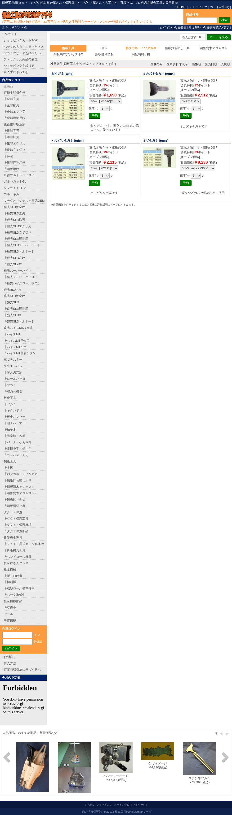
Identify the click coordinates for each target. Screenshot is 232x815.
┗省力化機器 (13, 391)
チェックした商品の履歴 (21, 59)
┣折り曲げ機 (13, 576)
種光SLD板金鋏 (14, 207)
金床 (104, 48)
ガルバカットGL (15, 181)
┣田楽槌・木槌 (14, 436)
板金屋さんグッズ (16, 563)
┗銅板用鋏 (11, 169)
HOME (182, 7)
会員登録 (180, 27)
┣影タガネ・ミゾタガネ (21, 474)
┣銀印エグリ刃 (14, 143)
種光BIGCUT (13, 290)
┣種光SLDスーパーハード (22, 245)
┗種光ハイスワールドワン (22, 283)
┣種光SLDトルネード (19, 251)
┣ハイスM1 (12, 334)
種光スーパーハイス (17, 270)
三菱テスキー (13, 359)
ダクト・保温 (13, 512)
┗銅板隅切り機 (14, 506)
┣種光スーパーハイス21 (21, 277)
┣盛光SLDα (12, 315)
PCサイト (10, 34)
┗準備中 (10, 607)
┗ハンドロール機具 (17, 556)
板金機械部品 (13, 601)
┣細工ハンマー (14, 423)
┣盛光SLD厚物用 (16, 308)
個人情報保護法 (92, 811)
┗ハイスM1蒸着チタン (20, 353)
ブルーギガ (11, 194)
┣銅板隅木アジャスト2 (20, 493)
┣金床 (8, 467)
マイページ (139, 804)
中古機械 (10, 620)
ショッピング (198, 7)
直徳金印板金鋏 (14, 92)
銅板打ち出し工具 (177, 48)
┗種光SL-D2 (13, 264)
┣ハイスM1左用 (15, 347)
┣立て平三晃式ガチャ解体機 (24, 544)
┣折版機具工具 (14, 550)
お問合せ (10, 657)
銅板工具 (10, 461)
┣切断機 (10, 582)
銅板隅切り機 (141, 54)
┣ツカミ (10, 385)
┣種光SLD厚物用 (16, 238)
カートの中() (219, 7)
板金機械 (10, 569)
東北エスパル (13, 366)
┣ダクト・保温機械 (17, 525)
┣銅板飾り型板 (14, 499)
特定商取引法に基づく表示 (22, 669)
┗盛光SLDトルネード (19, 321)
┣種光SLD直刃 (14, 213)
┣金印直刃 (11, 99)
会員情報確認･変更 (216, 27)
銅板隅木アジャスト (214, 48)
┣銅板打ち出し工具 (17, 480)
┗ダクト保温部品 (16, 531)
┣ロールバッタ (14, 378)
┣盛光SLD (11, 302)
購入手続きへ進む (16, 72)
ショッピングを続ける (19, 65)
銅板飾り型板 (104, 54)
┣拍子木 (10, 429)
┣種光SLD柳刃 (14, 220)
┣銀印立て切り (14, 150)
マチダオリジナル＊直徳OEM (24, 200)
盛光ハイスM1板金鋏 (18, 328)
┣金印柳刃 (11, 105)
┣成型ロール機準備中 (19, 588)
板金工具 (10, 398)
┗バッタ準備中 (14, 595)
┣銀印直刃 (11, 130)
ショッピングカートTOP (21, 40)
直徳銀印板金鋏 (14, 124)
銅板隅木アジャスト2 (68, 54)
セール (8, 614)
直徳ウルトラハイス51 (19, 175)
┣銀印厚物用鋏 (14, 162)
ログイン (166, 27)
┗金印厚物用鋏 (14, 118)
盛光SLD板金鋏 (14, 296)
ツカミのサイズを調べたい (22, 53)
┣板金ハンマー (14, 416)
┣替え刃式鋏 (13, 372)
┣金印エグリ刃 (14, 111)
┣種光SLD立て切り (17, 232)
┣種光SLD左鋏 (14, 258)
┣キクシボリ (13, 410)
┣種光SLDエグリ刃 (17, 226)
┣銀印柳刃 (11, 137)
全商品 (8, 86)
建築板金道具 (13, 537)
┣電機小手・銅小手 (17, 448)
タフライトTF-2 (15, 188)
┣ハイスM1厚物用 (17, 340)
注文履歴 (195, 27)
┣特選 (8, 156)
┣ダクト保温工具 (16, 518)
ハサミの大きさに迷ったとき (24, 46)
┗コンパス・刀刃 (16, 455)
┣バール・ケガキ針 (17, 442)
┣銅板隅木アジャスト (19, 486)
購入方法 (10, 663)
